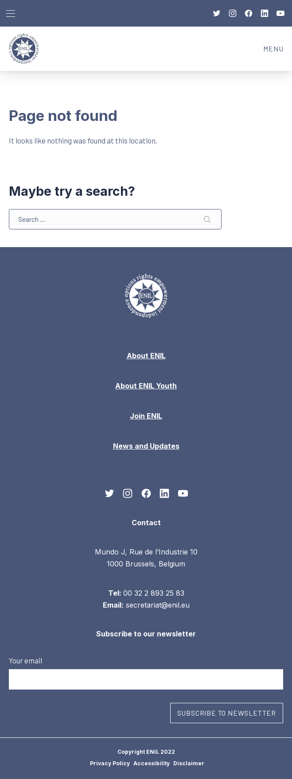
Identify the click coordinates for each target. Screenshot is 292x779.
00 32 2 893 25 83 (153, 592)
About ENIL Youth (146, 385)
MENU (277, 51)
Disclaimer (188, 763)
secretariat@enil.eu (158, 605)
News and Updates (146, 446)
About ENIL (146, 355)
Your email (146, 673)
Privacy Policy (110, 763)
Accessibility (151, 763)
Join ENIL (146, 415)
